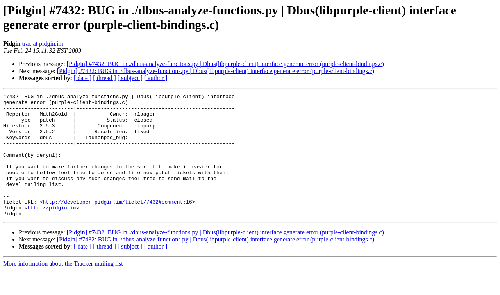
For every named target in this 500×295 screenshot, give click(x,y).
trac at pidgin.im (42, 43)
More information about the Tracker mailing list (63, 288)
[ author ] (156, 78)
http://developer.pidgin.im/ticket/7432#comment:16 (117, 223)
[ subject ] (130, 78)
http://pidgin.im (51, 230)
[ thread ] (104, 78)
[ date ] (82, 78)
